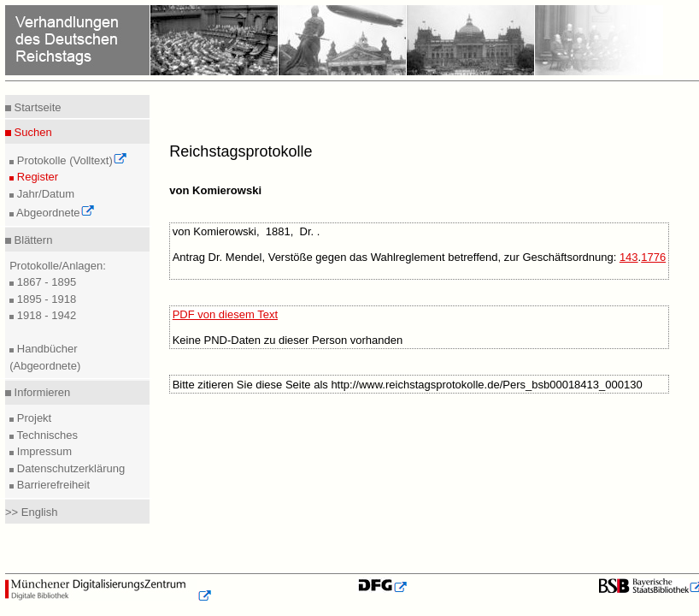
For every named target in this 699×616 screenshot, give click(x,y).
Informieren (40, 392)
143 (629, 257)
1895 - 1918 (45, 299)
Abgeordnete (54, 212)
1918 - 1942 (45, 315)
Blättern (31, 240)
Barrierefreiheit (52, 484)
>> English (31, 512)
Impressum (43, 451)
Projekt (32, 418)
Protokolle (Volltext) (70, 160)
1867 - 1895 (45, 281)
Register (36, 176)
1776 (653, 257)
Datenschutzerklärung (69, 468)
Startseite (36, 107)
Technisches (46, 435)
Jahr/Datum (44, 193)
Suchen (31, 132)
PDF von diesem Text (225, 314)
